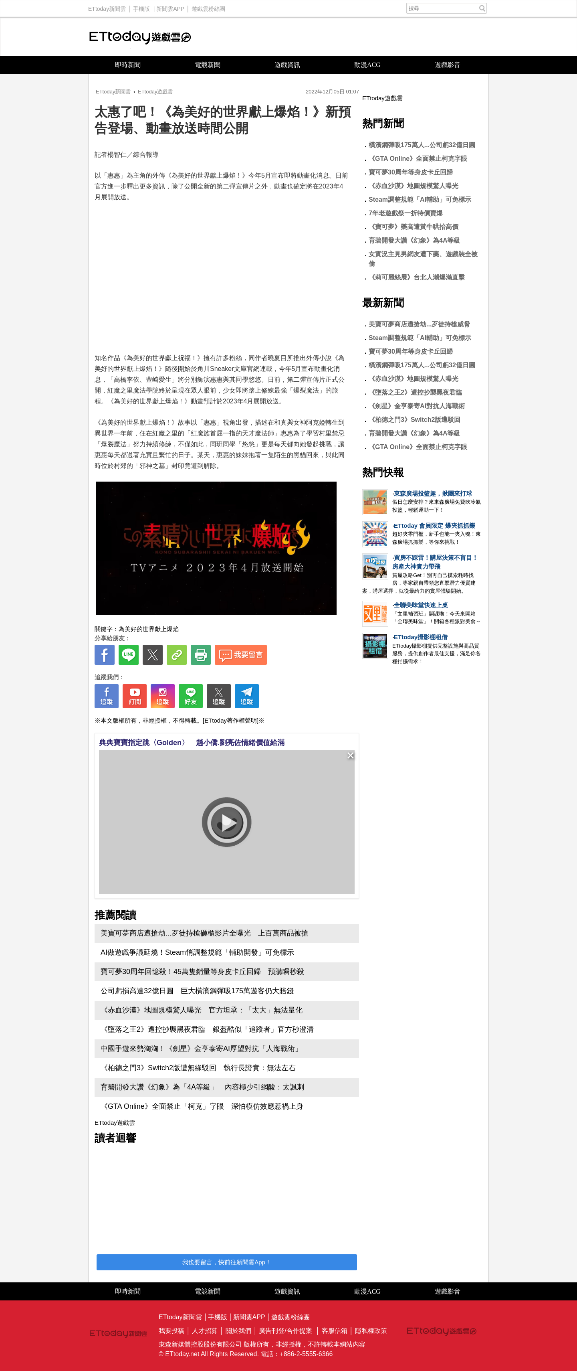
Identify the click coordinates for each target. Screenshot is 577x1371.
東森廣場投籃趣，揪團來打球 (433, 493)
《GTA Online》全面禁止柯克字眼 (418, 158)
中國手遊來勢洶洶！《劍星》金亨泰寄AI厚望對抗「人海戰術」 (201, 1049)
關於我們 (238, 1330)
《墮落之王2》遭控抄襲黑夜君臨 (415, 392)
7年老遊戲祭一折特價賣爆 (406, 213)
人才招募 (205, 1330)
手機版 (141, 7)
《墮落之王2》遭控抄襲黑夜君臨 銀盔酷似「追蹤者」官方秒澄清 (207, 1029)
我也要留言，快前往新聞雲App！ (226, 1262)
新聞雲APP (170, 7)
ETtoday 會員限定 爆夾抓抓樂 (434, 525)
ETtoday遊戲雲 (140, 37)
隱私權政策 (371, 1330)
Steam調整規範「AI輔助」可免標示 (420, 199)
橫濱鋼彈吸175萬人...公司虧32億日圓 (422, 145)
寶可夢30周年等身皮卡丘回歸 (411, 172)
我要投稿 (171, 1330)
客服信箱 (334, 1330)
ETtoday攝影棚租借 (421, 637)
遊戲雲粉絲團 (208, 7)
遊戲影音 (447, 64)
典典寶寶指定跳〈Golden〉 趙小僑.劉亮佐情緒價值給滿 (191, 743)
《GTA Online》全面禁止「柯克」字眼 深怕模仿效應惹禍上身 (202, 1106)
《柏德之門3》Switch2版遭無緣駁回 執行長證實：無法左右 (198, 1068)
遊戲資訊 (287, 64)
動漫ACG (367, 64)
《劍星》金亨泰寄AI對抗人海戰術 (417, 406)
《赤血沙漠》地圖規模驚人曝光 (413, 185)
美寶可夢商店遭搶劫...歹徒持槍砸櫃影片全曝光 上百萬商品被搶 (205, 933)
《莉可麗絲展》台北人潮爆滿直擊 (417, 277)
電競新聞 (207, 64)
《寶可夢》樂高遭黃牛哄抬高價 (413, 226)
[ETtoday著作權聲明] (230, 720)
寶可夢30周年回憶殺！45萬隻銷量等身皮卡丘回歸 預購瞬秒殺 (202, 972)
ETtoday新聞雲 (107, 7)
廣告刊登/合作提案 (285, 1330)
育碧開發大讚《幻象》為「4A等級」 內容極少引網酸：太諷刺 (202, 1087)
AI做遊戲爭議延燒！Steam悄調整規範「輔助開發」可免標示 (197, 952)
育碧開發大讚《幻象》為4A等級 (414, 240)
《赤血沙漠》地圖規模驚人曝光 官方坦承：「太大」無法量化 (202, 1010)
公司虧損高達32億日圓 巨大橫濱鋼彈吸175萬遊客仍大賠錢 (197, 991)
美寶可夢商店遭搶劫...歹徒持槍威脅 (419, 324)
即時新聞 (128, 64)
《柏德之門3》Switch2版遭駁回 (414, 419)
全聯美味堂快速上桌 (421, 604)
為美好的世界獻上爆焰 (149, 629)
